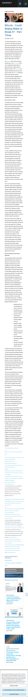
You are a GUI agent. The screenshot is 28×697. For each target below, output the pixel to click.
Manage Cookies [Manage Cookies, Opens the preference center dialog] (14, 685)
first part (8, 61)
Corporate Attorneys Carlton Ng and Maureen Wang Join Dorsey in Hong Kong (13, 599)
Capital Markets (8, 560)
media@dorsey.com (11, 571)
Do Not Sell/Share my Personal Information (14, 690)
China (6, 565)
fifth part (15, 72)
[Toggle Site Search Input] (25, 3)
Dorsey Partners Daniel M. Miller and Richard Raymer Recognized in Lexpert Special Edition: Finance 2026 (13, 625)
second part (16, 63)
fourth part (17, 68)
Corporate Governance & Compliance (13, 563)
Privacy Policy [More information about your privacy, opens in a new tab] (21, 682)
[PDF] (27, 594)
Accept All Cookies (14, 694)
